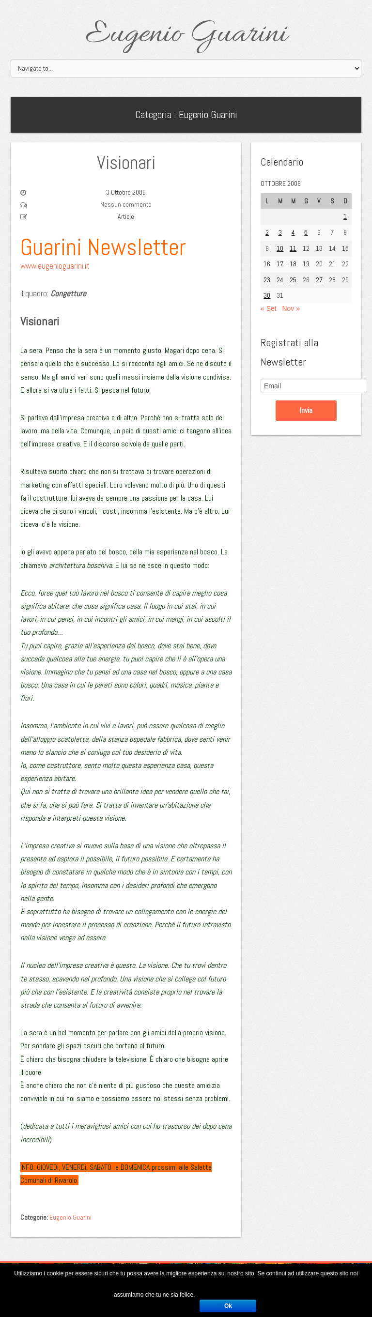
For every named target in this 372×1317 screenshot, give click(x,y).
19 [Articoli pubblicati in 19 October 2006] (306, 264)
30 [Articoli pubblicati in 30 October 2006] (267, 295)
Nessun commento (126, 204)
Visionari (126, 162)
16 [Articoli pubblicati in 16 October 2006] (267, 264)
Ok (228, 1305)
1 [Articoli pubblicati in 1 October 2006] (345, 216)
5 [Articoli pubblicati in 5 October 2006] (306, 232)
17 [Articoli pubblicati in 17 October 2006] (280, 264)
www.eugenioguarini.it (55, 265)
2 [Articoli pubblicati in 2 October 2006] (267, 232)
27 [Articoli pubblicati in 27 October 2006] (319, 280)
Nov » (291, 308)
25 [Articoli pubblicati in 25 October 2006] (293, 280)
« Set (269, 308)
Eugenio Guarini (186, 35)
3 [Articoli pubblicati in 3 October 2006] (280, 232)
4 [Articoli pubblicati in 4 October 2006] (293, 232)
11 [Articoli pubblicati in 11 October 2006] (293, 248)
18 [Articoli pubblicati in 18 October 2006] (293, 264)
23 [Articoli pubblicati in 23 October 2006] (267, 280)
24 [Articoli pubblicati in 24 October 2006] (280, 280)
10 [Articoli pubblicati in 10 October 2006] (280, 248)
